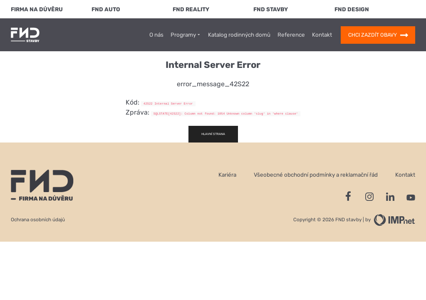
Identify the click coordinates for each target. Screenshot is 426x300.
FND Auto (106, 9)
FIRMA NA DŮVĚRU (37, 9)
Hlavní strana (213, 134)
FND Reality (191, 9)
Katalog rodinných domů (239, 35)
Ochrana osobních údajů (38, 219)
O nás (156, 35)
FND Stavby (270, 9)
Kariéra (227, 174)
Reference (291, 35)
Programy (186, 35)
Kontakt (322, 35)
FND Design (351, 9)
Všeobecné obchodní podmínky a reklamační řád (316, 174)
